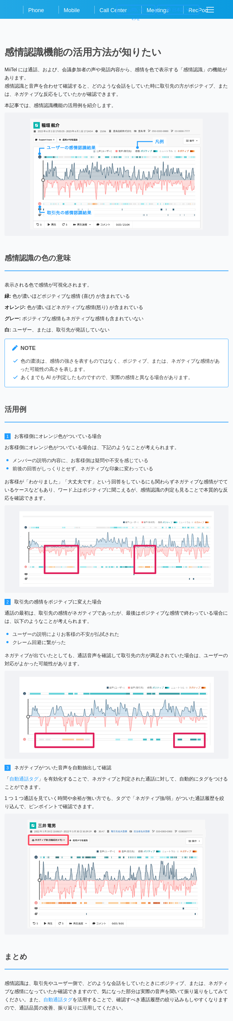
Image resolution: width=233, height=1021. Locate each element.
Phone (36, 10)
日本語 (178, 9)
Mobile (72, 10)
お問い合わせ (135, 11)
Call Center (113, 10)
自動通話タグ (24, 778)
